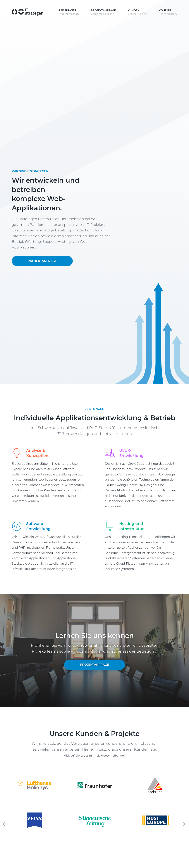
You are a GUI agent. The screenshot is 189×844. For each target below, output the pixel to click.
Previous (4, 824)
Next (184, 824)
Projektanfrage (42, 261)
